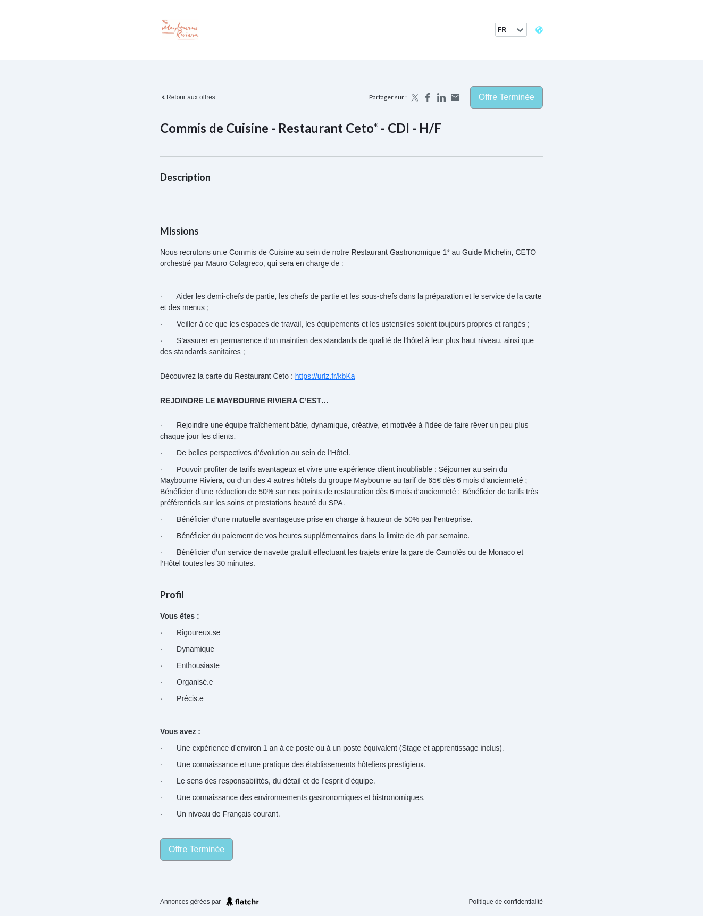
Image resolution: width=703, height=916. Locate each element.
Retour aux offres (187, 97)
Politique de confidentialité (506, 901)
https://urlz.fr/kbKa (325, 376)
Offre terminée (506, 97)
